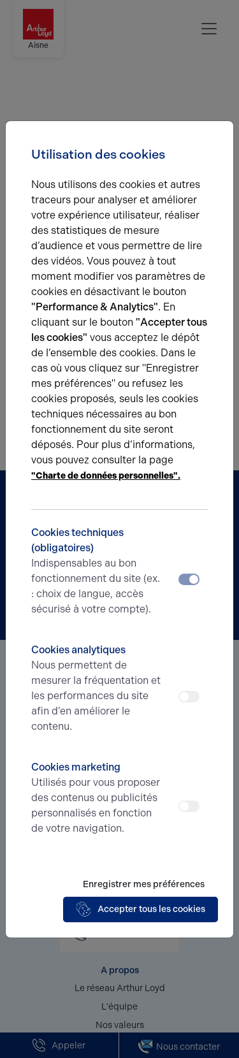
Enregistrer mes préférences (144, 884)
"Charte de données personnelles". (105, 475)
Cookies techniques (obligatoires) (97, 571)
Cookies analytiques (97, 689)
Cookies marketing (97, 798)
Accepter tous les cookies (140, 909)
